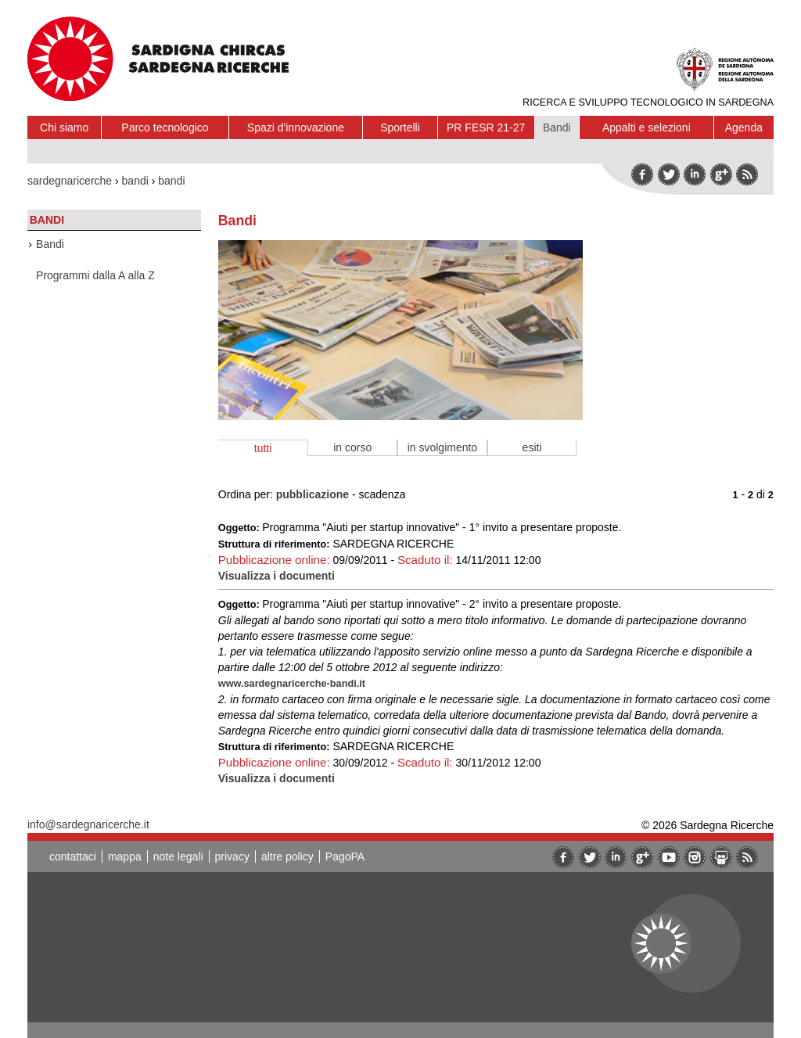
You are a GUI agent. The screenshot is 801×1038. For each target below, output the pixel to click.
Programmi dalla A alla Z (95, 275)
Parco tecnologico (164, 127)
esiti (532, 447)
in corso (352, 447)
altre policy (287, 856)
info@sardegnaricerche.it (88, 824)
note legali (178, 856)
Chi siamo (64, 127)
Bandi (557, 127)
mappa (125, 856)
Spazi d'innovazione (295, 127)
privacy (232, 856)
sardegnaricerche (69, 180)
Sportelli (400, 127)
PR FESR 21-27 (486, 127)
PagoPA (345, 856)
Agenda (744, 127)
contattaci (72, 856)
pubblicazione (312, 494)
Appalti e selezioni (646, 127)
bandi (135, 180)
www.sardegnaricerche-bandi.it (291, 683)
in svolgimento (443, 447)
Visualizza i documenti (276, 575)
